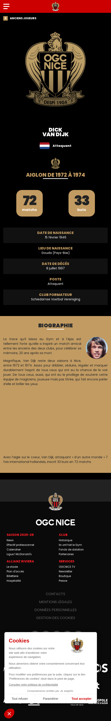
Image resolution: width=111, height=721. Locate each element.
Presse (63, 581)
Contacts (55, 593)
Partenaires (66, 554)
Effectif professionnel (20, 545)
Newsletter (65, 571)
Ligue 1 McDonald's (19, 554)
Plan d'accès (15, 571)
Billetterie (12, 576)
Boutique (65, 576)
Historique (65, 540)
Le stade (12, 567)
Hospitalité (14, 581)
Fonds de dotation (71, 549)
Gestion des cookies (55, 617)
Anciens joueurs (23, 18)
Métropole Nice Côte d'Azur (98, 701)
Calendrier (14, 549)
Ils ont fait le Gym (70, 545)
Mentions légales (55, 601)
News (10, 540)
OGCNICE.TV (67, 567)
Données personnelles (55, 609)
